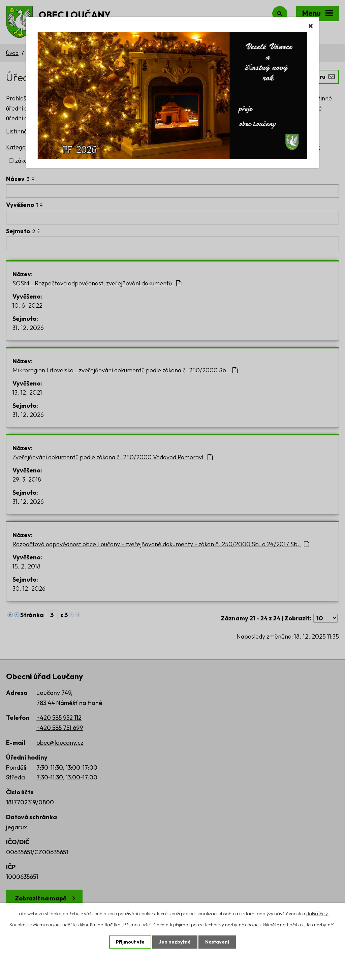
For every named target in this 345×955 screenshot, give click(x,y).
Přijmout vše (130, 942)
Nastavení (217, 942)
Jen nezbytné (175, 942)
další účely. (317, 914)
